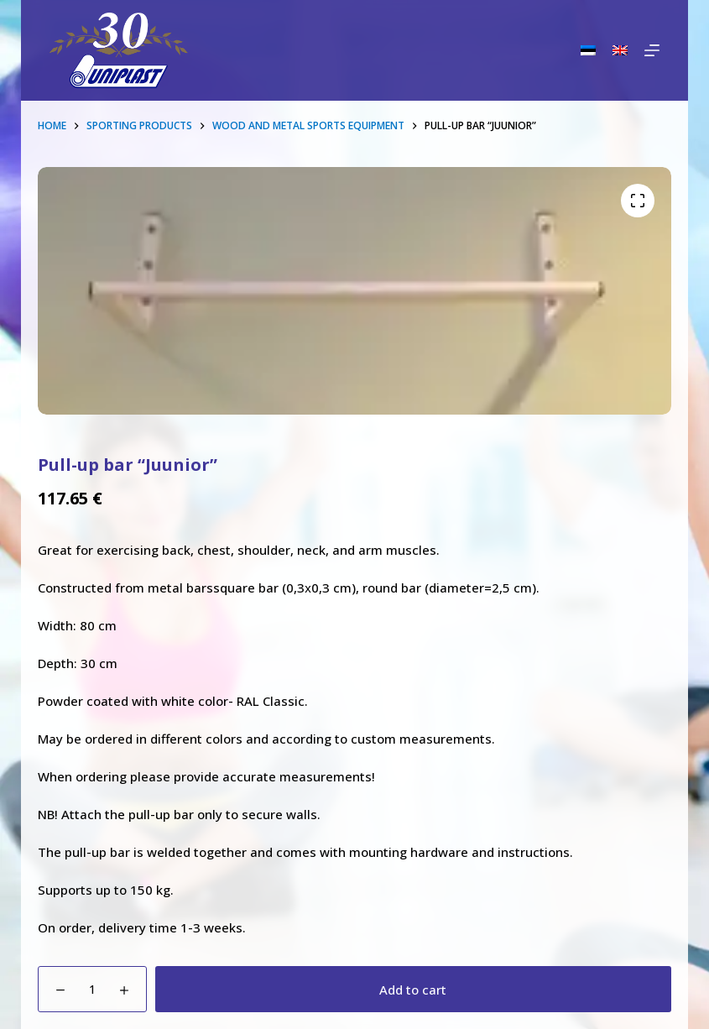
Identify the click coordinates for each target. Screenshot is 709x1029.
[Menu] (651, 50)
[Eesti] (588, 50)
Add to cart (412, 989)
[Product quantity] (92, 989)
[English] (620, 50)
